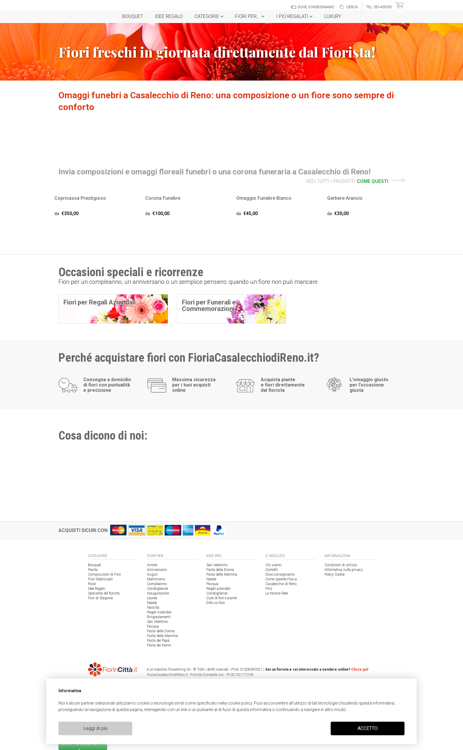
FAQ (268, 589)
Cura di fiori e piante (221, 598)
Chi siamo (273, 565)
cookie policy (240, 703)
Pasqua (153, 626)
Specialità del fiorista (104, 593)
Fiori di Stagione (100, 598)
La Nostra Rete (276, 593)
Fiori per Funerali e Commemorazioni (209, 305)
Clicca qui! (359, 669)
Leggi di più (95, 728)
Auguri (152, 574)
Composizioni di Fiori (104, 574)
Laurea (152, 598)
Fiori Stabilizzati (100, 579)
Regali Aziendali (159, 612)
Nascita (153, 607)
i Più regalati (294, 16)
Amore (152, 565)
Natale (152, 603)
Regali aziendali (218, 589)
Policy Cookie (335, 574)
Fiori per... (249, 16)
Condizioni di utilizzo (341, 565)
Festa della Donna (161, 631)
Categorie (209, 16)
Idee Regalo (169, 16)
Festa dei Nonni (159, 645)
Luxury (332, 16)
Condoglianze (157, 589)
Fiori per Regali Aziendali (99, 302)
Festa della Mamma (162, 636)
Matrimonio (156, 579)
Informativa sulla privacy (344, 570)
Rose (92, 584)
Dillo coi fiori (215, 603)
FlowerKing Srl (179, 669)
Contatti (271, 570)
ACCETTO (368, 728)
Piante (92, 570)
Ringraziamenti (159, 617)
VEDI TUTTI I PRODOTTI (355, 181)
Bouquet (132, 16)
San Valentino (157, 622)
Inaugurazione (158, 593)
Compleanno (157, 584)
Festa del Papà (158, 640)
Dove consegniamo (280, 574)
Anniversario (157, 570)
